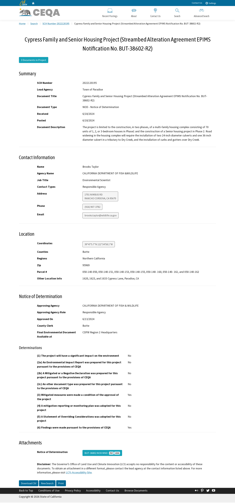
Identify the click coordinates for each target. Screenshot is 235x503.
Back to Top (26, 491)
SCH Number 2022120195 (56, 23)
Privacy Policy (73, 491)
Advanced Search (201, 12)
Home (22, 23)
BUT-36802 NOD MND (102, 453)
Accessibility (93, 491)
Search (177, 12)
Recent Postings (109, 12)
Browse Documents (135, 491)
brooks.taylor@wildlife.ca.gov (101, 215)
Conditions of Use (48, 491)
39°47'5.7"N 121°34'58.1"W (99, 244)
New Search (47, 483)
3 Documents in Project (33, 60)
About (134, 12)
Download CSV (28, 483)
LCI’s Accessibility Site (79, 473)
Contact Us (197, 2)
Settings (210, 3)
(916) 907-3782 (92, 207)
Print (61, 483)
